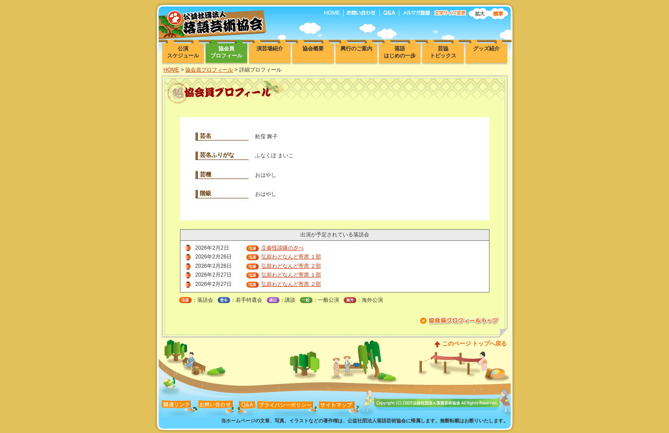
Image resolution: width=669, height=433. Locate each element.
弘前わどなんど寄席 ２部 (291, 266)
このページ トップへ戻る (474, 343)
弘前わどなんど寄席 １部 (291, 257)
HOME (172, 70)
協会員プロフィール (209, 70)
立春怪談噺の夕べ (282, 248)
